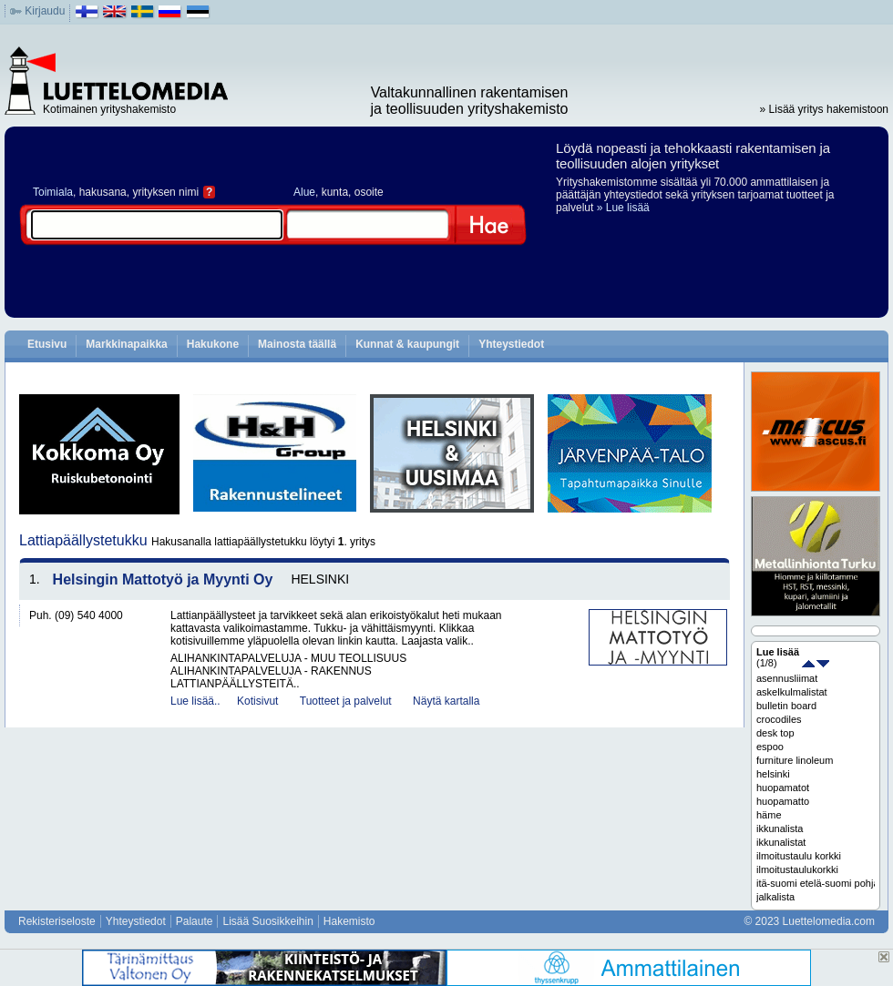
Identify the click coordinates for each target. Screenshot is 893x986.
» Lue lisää (623, 207)
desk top (775, 732)
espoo (770, 746)
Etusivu (47, 344)
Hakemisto (349, 921)
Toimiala (53, 192)
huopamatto (782, 801)
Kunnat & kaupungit (407, 344)
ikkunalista (779, 828)
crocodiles (779, 719)
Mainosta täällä (297, 344)
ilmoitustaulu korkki (798, 855)
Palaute (194, 921)
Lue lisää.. (195, 701)
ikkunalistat (781, 842)
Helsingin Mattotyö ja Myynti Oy (163, 579)
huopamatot (782, 787)
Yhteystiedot (511, 344)
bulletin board (786, 705)
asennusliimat (786, 678)
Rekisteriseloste (57, 921)
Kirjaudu (45, 11)
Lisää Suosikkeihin (267, 921)
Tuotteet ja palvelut (346, 701)
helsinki (773, 773)
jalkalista (775, 896)
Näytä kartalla (446, 701)
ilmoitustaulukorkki (797, 869)
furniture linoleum (794, 760)
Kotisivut (257, 701)
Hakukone (213, 344)
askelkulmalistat (791, 691)
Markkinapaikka (126, 344)
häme (769, 814)
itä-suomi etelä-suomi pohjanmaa (815, 883)
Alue (304, 192)
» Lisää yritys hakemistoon (824, 109)
